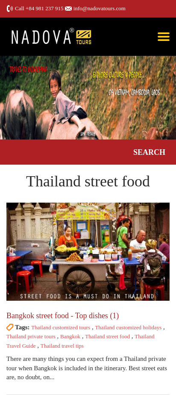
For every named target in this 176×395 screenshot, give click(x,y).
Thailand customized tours (60, 327)
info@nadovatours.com (99, 8)
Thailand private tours (31, 336)
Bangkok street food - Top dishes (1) (62, 315)
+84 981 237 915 (45, 8)
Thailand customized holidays (128, 327)
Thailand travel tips (62, 346)
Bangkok (70, 336)
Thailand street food (107, 336)
